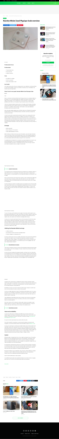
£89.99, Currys (32, 323)
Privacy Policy (8, 0)
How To (33, 3)
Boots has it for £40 (12, 317)
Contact (4, 0)
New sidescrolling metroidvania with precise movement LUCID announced (50, 33)
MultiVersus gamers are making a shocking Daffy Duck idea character (51, 28)
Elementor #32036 (45, 73)
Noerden (10, 377)
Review (14, 377)
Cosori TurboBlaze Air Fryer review (9, 411)
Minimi (7, 377)
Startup (24, 3)
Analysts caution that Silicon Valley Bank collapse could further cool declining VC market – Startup (51, 40)
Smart (19, 377)
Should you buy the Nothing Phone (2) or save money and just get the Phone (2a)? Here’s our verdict (28, 412)
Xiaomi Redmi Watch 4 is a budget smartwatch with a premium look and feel (28, 397)
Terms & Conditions (14, 0)
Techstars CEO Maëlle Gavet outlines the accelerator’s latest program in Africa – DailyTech (50, 46)
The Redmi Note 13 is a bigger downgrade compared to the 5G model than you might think (11, 397)
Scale (16, 377)
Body (4, 377)
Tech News (18, 3)
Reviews (29, 3)
